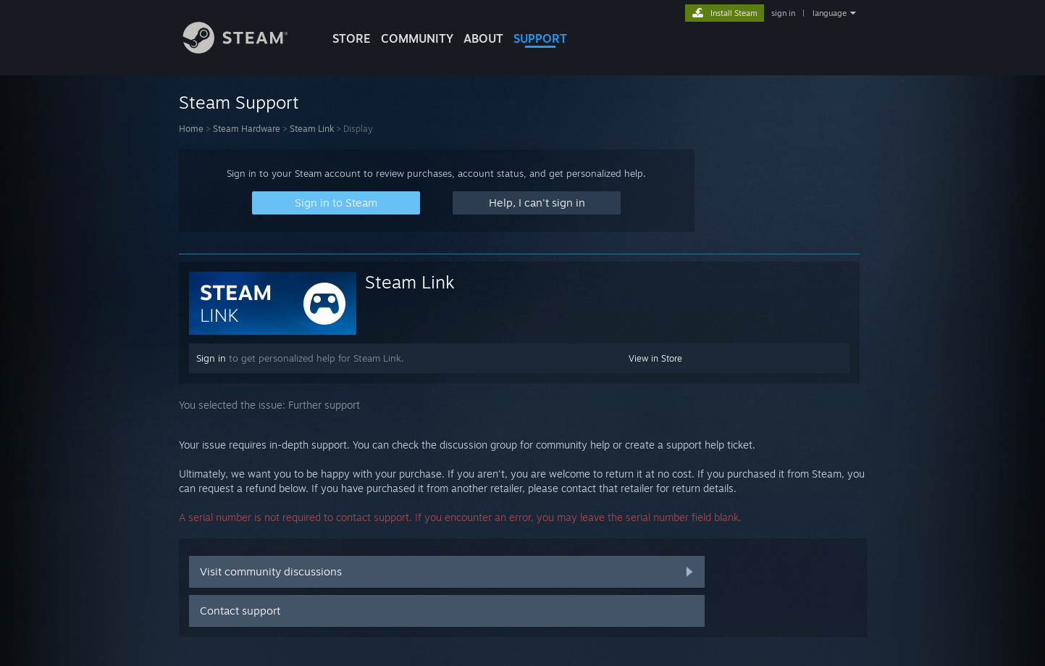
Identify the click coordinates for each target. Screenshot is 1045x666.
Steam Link (312, 128)
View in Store (655, 358)
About (483, 38)
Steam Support (239, 102)
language (830, 13)
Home (191, 128)
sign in (783, 13)
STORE (351, 38)
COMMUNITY (417, 38)
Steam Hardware (246, 128)
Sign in (211, 358)
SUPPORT (540, 38)
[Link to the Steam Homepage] (246, 49)
